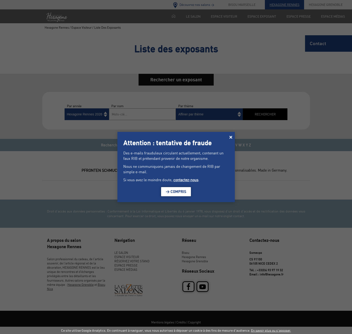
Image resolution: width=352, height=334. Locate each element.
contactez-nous (185, 179)
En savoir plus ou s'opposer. (271, 330)
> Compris (176, 191)
